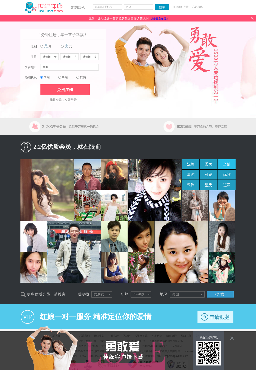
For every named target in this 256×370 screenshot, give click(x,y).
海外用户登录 (180, 6)
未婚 (47, 77)
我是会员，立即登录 (63, 99)
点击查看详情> (159, 18)
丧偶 (83, 77)
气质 (190, 185)
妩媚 (190, 164)
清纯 (190, 174)
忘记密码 (197, 6)
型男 (209, 185)
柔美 (209, 164)
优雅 (227, 174)
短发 (227, 185)
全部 (227, 164)
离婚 (65, 77)
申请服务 (215, 317)
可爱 (209, 174)
